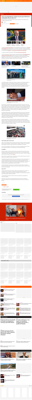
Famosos (20, 307)
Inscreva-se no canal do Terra (22, 52)
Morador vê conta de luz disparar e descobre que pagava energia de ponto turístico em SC (8, 370)
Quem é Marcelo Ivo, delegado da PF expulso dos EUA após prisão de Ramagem (23, 359)
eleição (14, 154)
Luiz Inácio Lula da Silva (9, 47)
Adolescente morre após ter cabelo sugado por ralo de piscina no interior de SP (25, 375)
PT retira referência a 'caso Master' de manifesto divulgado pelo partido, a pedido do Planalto (23, 321)
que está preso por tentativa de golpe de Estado (19, 50)
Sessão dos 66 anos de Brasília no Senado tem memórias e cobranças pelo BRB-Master (8, 321)
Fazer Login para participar (16, 196)
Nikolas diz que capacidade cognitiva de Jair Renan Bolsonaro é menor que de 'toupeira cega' (8, 342)
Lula (23, 85)
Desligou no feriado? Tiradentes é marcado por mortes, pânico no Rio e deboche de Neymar (9, 381)
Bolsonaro (9, 50)
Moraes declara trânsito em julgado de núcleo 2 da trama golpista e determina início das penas (23, 342)
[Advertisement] (21, 347)
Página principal (4, 0)
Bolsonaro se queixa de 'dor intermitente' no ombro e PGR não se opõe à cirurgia (8, 346)
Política (1, 345)
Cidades (6, 217)
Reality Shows (5, 288)
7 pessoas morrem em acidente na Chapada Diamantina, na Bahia (9, 375)
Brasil (17, 358)
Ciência (4, 302)
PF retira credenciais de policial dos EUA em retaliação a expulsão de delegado (7, 359)
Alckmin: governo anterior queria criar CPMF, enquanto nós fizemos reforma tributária (8, 332)
